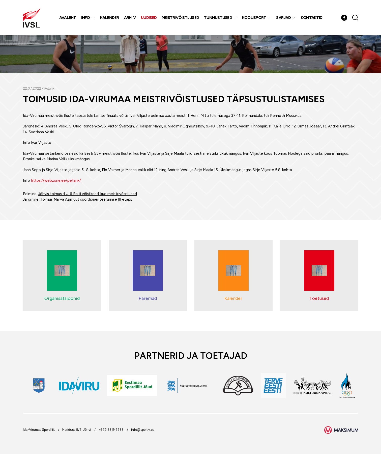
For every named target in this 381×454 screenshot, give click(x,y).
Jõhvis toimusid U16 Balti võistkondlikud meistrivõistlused (87, 194)
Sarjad (283, 17)
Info (85, 17)
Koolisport (254, 17)
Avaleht (67, 17)
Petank (49, 88)
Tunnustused (218, 17)
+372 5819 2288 (111, 430)
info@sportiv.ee (142, 430)
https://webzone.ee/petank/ (56, 180)
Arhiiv (130, 17)
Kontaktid (311, 17)
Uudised (149, 17)
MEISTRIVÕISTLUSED (180, 17)
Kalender (109, 17)
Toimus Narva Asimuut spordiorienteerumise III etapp (86, 199)
